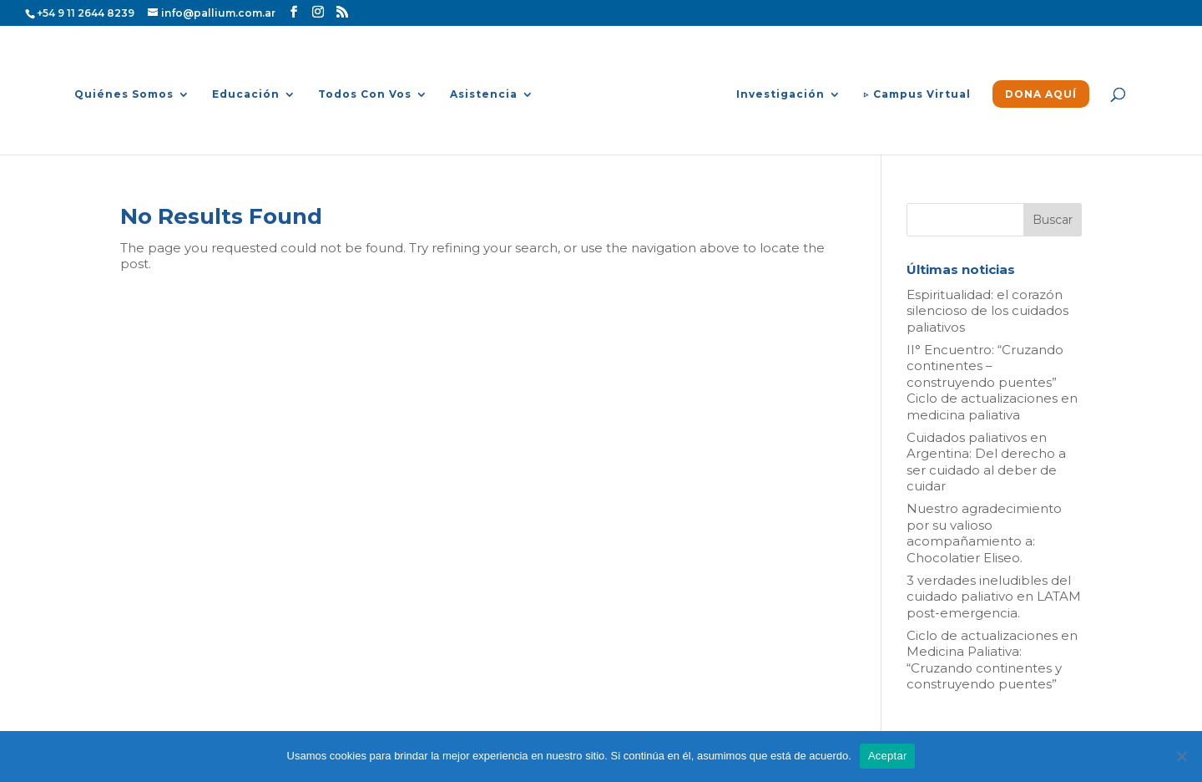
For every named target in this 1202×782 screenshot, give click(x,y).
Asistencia (484, 94)
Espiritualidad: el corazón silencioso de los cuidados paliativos (987, 311)
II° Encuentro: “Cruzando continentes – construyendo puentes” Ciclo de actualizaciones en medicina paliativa (992, 382)
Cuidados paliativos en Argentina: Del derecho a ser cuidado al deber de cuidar (986, 462)
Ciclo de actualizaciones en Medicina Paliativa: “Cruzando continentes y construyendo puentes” (992, 660)
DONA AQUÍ (1041, 94)
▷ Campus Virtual (917, 94)
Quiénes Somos (124, 94)
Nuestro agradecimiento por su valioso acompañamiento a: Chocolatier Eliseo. (984, 533)
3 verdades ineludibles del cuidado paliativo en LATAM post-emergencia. (994, 596)
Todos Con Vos (365, 94)
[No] (1181, 756)
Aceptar (887, 755)
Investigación (780, 94)
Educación (246, 94)
